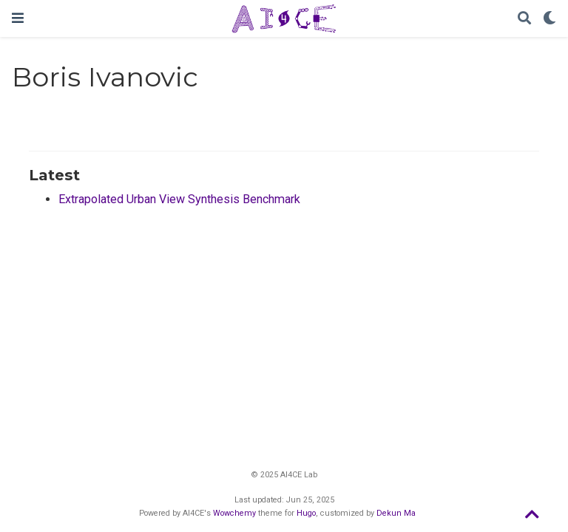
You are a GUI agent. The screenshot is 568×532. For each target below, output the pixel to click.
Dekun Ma (396, 513)
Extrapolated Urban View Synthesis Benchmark (179, 199)
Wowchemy (234, 513)
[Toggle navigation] (18, 18)
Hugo (306, 513)
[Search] (524, 18)
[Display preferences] (549, 18)
